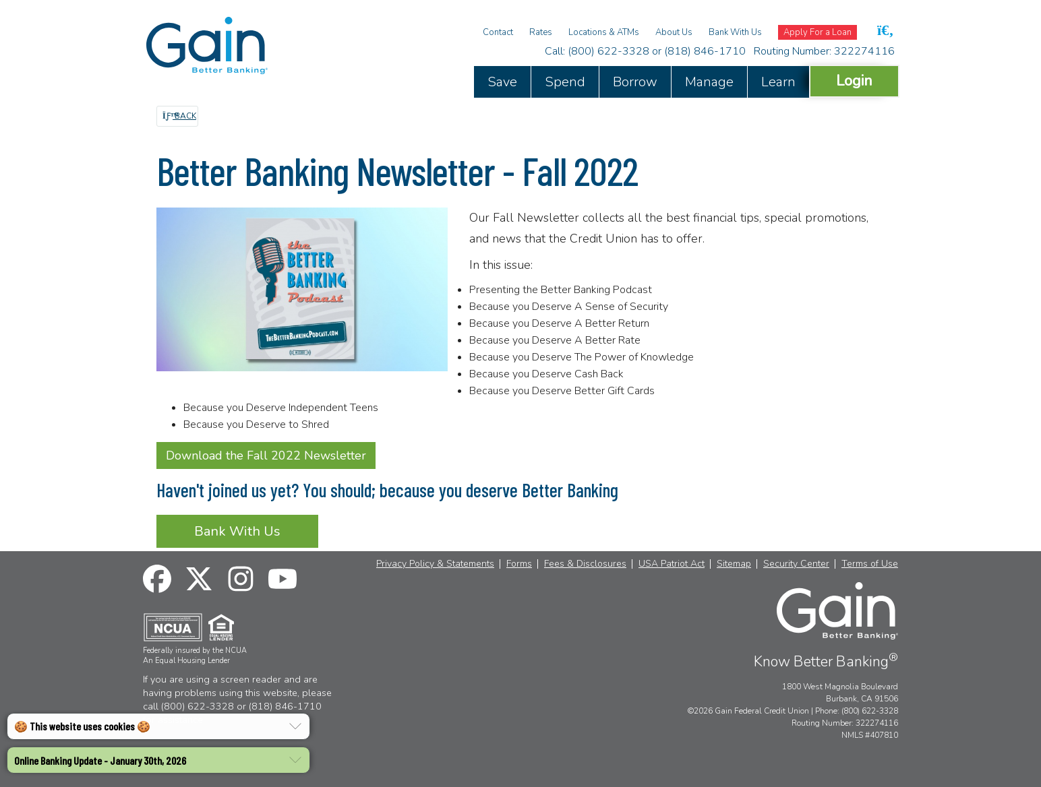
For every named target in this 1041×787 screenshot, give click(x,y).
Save (502, 82)
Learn (778, 82)
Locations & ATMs (603, 32)
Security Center (796, 564)
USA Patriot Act (671, 564)
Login (854, 80)
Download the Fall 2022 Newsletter (266, 455)
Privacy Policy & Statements (435, 564)
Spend (565, 82)
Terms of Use (869, 564)
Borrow (635, 82)
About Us (673, 32)
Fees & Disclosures (585, 564)
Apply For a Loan (817, 32)
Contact (498, 32)
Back (179, 116)
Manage (709, 82)
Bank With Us (735, 32)
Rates (540, 32)
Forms (519, 564)
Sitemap (734, 564)
